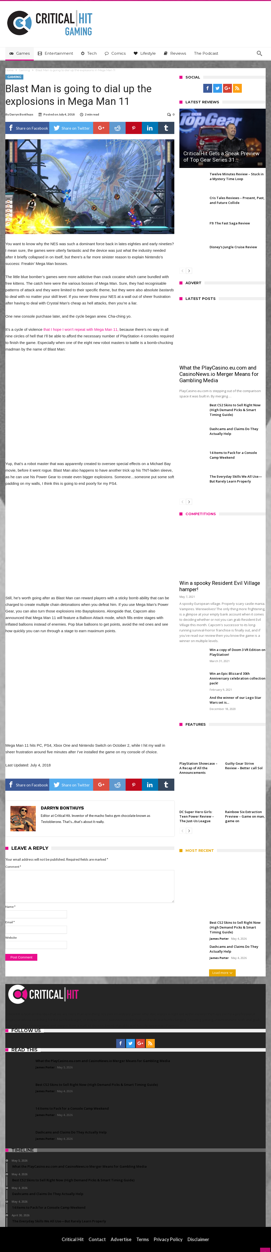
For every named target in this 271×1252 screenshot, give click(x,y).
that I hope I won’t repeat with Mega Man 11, (80, 329)
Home (9, 70)
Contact (97, 1239)
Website (11, 937)
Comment (13, 867)
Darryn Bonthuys (21, 114)
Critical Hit (73, 1239)
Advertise (121, 1239)
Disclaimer (198, 1239)
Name (10, 907)
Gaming (24, 70)
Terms (142, 1239)
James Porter (219, 938)
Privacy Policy (168, 1239)
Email (10, 922)
